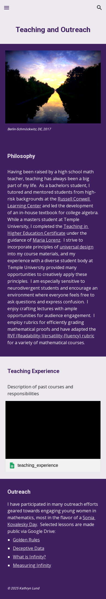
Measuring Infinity (32, 565)
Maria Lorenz (46, 240)
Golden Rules (26, 540)
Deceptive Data (28, 548)
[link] (53, 436)
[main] (53, 29)
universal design (76, 247)
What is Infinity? (29, 557)
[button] (6, 7)
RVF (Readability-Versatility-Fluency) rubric (50, 336)
